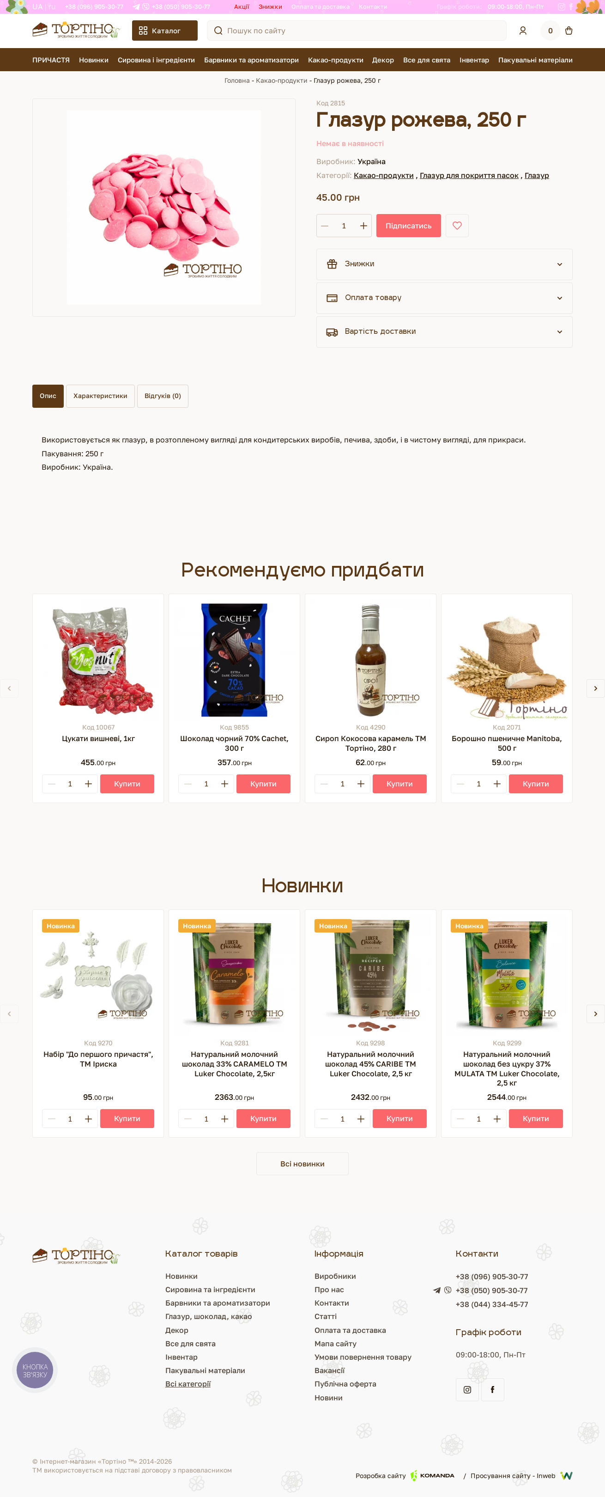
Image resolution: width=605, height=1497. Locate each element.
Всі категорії (132, 1383)
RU (52, 6)
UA (37, 6)
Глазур (537, 175)
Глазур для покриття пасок (469, 175)
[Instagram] (561, 7)
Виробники (298, 1276)
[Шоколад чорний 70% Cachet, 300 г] (234, 659)
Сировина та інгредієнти (155, 1289)
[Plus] (88, 784)
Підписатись (409, 225)
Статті (289, 1316)
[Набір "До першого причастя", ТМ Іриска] (98, 975)
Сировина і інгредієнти (156, 59)
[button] (596, 688)
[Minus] (51, 784)
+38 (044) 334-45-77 (473, 1304)
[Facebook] (571, 7)
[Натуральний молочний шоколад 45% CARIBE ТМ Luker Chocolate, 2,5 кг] (370, 975)
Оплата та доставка (320, 6)
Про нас (292, 1289)
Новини (292, 1397)
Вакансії (293, 1370)
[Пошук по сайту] (218, 30)
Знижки (270, 6)
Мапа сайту (299, 1343)
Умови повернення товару (326, 1357)
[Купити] (127, 783)
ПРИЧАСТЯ (51, 59)
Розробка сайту (405, 1475)
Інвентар (474, 59)
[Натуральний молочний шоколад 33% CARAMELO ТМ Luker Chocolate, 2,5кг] (234, 975)
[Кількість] (344, 226)
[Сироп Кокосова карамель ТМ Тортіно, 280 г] (370, 659)
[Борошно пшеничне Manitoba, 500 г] (507, 659)
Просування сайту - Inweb (522, 1476)
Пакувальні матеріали (535, 59)
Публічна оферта (308, 1383)
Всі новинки (302, 1163)
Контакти (373, 6)
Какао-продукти (335, 59)
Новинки (94, 59)
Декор (383, 59)
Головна (237, 80)
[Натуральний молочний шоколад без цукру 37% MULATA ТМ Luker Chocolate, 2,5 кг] (507, 975)
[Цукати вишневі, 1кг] (98, 659)
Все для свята (426, 59)
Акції (241, 6)
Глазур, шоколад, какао (153, 1316)
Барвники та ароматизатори (251, 59)
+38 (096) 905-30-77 (94, 6)
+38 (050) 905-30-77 (181, 6)
